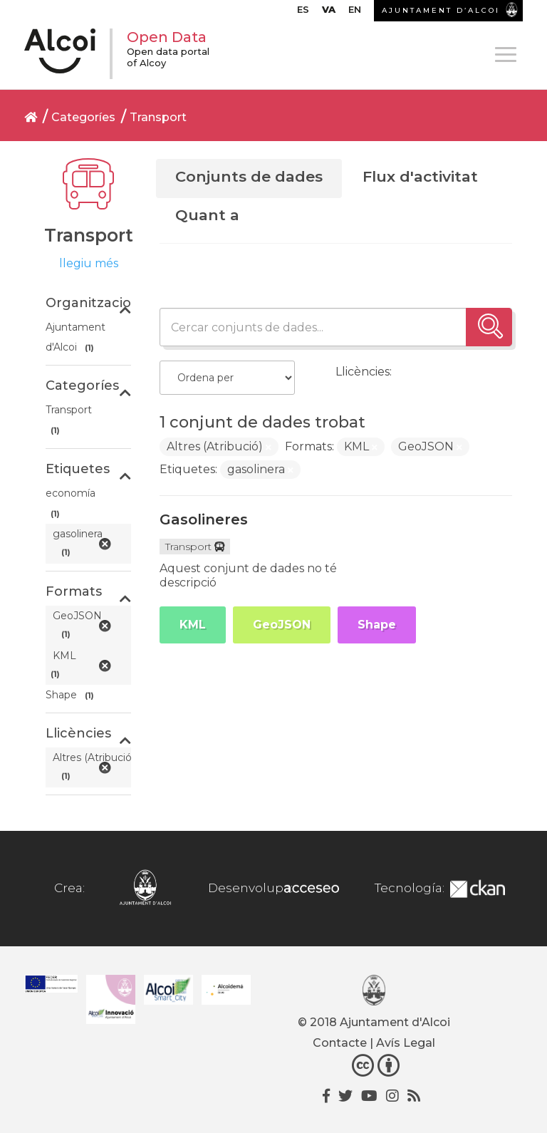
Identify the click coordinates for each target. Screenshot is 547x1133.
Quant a (207, 215)
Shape (377, 624)
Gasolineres (204, 519)
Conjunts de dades (249, 176)
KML (192, 624)
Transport (158, 117)
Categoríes (83, 117)
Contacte (340, 1043)
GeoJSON (282, 624)
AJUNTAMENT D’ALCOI (441, 10)
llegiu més (88, 263)
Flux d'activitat (420, 176)
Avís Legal (405, 1043)
